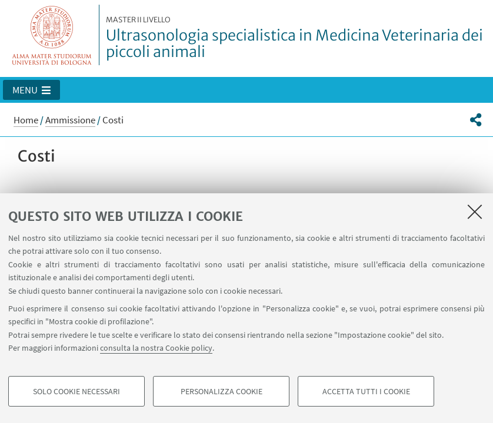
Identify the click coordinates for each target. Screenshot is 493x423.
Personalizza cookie (221, 391)
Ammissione (70, 119)
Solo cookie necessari (76, 391)
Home (26, 119)
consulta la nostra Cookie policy (156, 348)
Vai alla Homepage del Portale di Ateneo (52, 35)
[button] (31, 90)
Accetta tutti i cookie (366, 391)
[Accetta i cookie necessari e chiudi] (474, 211)
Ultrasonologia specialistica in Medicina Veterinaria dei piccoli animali (296, 38)
